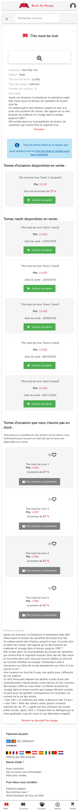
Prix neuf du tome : (20, 79)
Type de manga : (18, 84)
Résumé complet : (14, 630)
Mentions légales (16, 788)
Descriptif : (15, 93)
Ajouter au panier (39, 200)
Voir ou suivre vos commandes (23, 772)
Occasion (23, 808)
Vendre (57, 808)
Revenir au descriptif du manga (39, 720)
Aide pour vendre (16, 775)
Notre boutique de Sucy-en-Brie (25, 795)
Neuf (5, 808)
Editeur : (13, 75)
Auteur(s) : (15, 70)
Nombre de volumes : (21, 89)
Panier (73, 808)
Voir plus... (40, 129)
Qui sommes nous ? (17, 792)
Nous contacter (15, 768)
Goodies (41, 808)
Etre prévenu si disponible (39, 482)
